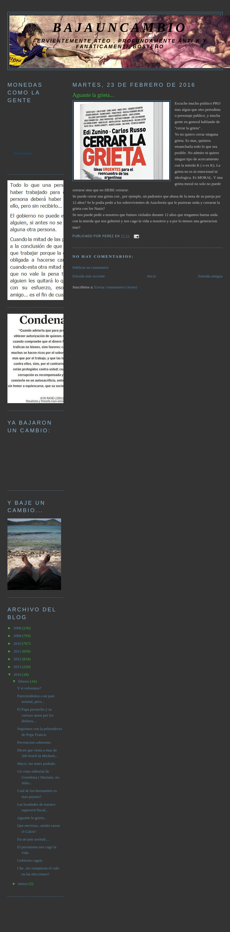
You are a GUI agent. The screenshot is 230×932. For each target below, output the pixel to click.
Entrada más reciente (88, 276)
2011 (17, 651)
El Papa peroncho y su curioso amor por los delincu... (35, 715)
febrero (24, 681)
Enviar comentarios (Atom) (115, 287)
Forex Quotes (22, 153)
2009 (17, 635)
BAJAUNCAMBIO (119, 27)
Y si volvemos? (29, 688)
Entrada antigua (210, 276)
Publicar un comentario (90, 267)
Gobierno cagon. (30, 860)
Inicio (151, 276)
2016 (17, 674)
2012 (17, 659)
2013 (17, 666)
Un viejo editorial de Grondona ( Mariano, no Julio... (38, 777)
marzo (23, 883)
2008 (17, 628)
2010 (17, 643)
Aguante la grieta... (93, 95)
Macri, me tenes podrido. (36, 763)
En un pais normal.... (33, 839)
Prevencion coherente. (34, 742)
